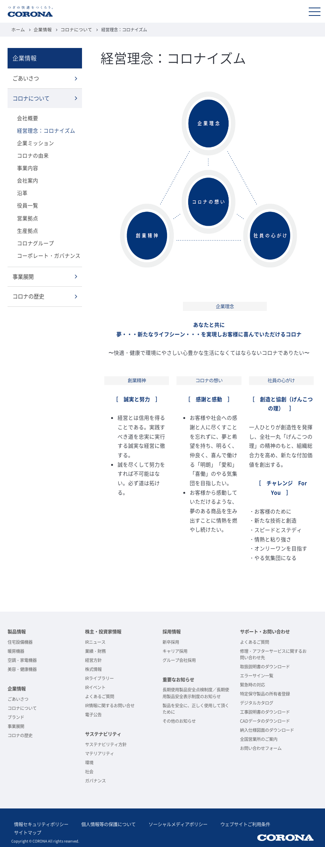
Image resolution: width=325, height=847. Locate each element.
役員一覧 (27, 201)
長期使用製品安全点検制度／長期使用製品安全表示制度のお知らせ (195, 692)
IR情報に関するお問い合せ (110, 705)
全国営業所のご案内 (258, 739)
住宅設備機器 (20, 641)
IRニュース (95, 641)
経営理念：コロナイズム (44, 128)
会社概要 (27, 116)
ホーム (17, 29)
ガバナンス (95, 780)
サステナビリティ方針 (106, 744)
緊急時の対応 (252, 684)
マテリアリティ (99, 753)
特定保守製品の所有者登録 (265, 693)
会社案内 (27, 177)
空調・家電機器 (22, 660)
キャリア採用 (174, 651)
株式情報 (93, 669)
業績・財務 (95, 651)
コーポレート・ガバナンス (46, 250)
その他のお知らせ (179, 720)
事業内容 (27, 164)
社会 (89, 771)
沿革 (22, 189)
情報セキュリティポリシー (38, 823)
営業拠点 (27, 213)
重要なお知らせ (178, 679)
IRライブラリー (99, 678)
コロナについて (72, 29)
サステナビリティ (103, 733)
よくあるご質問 (99, 696)
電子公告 (93, 714)
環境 (89, 762)
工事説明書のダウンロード (265, 711)
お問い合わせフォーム (261, 748)
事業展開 (23, 271)
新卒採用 (170, 641)
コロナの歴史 (28, 291)
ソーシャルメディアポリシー (164, 823)
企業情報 (40, 29)
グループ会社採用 (179, 660)
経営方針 (93, 660)
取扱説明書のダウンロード (265, 666)
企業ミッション (34, 140)
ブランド (16, 717)
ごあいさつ (25, 77)
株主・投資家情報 (103, 631)
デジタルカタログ (256, 702)
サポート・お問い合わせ (265, 631)
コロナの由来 (31, 152)
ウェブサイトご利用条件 (227, 823)
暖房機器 (16, 651)
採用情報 (171, 631)
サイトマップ (272, 823)
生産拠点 (27, 225)
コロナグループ (34, 238)
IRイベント (95, 687)
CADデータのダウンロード (265, 720)
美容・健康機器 (22, 669)
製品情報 (17, 631)
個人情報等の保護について (100, 823)
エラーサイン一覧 (256, 675)
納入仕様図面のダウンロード (267, 729)
